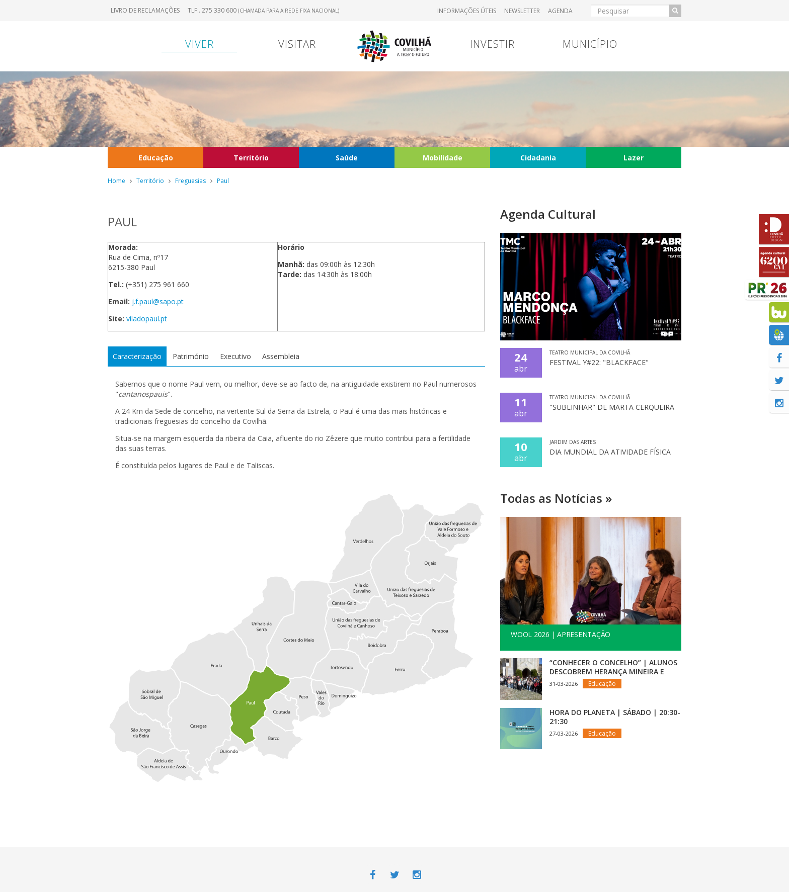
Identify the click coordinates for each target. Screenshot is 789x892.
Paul (223, 180)
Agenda (560, 11)
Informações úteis (466, 11)
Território (251, 157)
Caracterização (137, 356)
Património (191, 356)
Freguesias (190, 180)
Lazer (633, 157)
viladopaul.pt (146, 318)
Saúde (347, 157)
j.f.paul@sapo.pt (158, 301)
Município (590, 44)
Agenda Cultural (548, 214)
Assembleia (280, 356)
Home (116, 180)
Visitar (297, 44)
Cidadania (538, 157)
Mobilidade (442, 157)
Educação (155, 157)
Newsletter (522, 11)
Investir (492, 44)
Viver (199, 44)
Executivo (235, 356)
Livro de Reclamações (145, 10)
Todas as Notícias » (556, 498)
